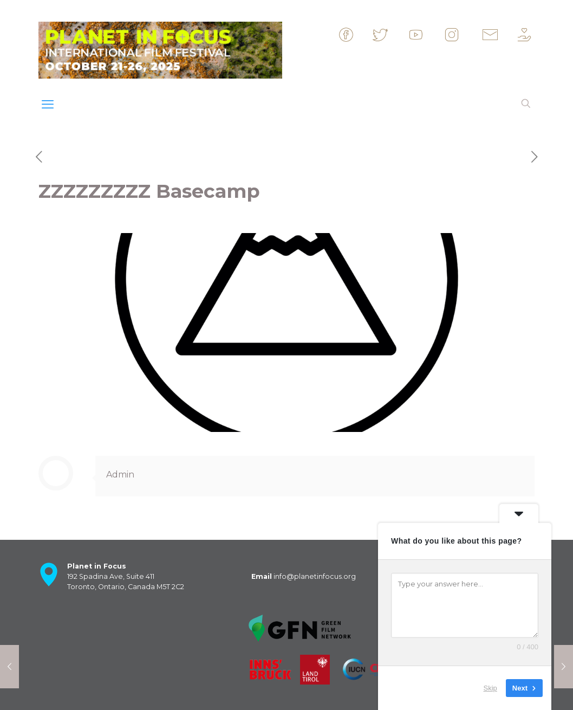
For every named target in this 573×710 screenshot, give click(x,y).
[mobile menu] (47, 104)
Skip (490, 688)
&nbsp (355, 34)
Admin (120, 474)
